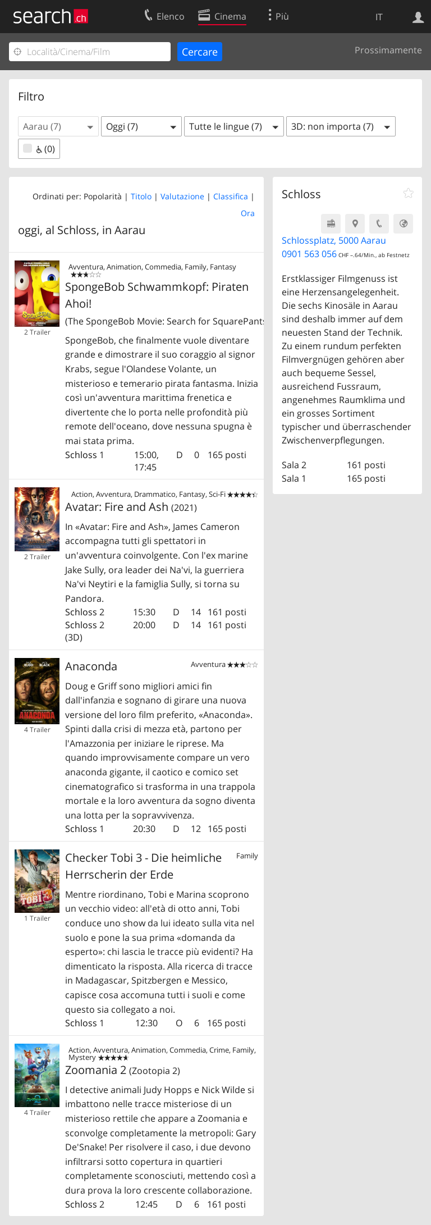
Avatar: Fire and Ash (131, 506)
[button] (58, 126)
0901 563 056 (309, 254)
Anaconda (91, 666)
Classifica (230, 196)
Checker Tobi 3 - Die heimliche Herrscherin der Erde (143, 866)
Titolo (141, 196)
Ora (248, 213)
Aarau (129, 229)
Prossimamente (388, 50)
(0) (39, 149)
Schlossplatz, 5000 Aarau (334, 240)
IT (379, 17)
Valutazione (182, 196)
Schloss (81, 455)
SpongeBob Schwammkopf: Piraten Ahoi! (161, 303)
